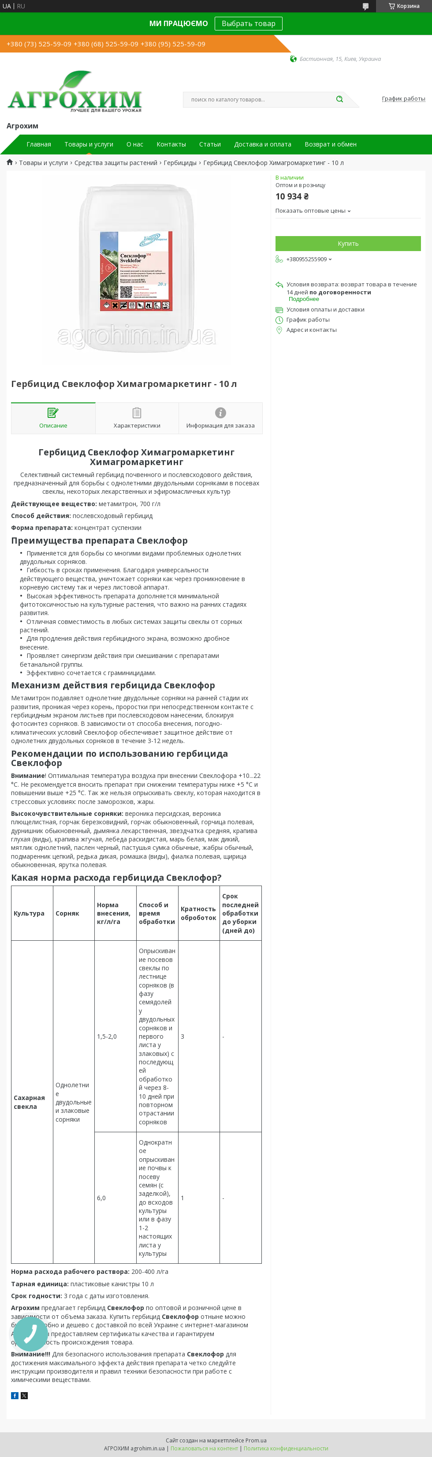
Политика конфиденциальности (286, 1448)
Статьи (210, 144)
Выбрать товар (249, 23)
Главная (38, 144)
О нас (135, 144)
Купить (348, 243)
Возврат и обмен (331, 144)
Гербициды (180, 163)
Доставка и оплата (262, 144)
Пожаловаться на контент (204, 1448)
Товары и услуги (88, 144)
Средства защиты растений (115, 163)
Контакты (171, 144)
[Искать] (339, 100)
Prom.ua (256, 1440)
